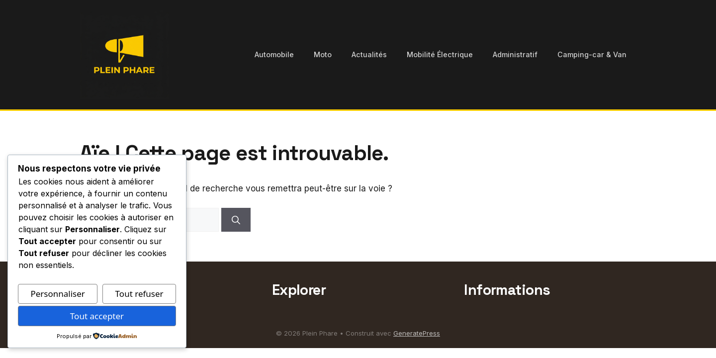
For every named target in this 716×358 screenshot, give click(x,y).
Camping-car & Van (591, 54)
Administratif (515, 54)
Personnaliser (57, 293)
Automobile (274, 54)
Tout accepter (97, 316)
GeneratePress (416, 333)
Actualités (369, 54)
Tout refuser (139, 293)
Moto (323, 54)
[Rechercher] (236, 220)
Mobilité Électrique (440, 54)
